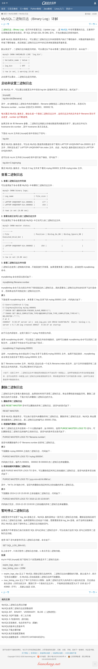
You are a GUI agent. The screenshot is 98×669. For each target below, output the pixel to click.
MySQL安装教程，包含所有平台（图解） (20, 623)
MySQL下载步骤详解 (11, 630)
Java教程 (48, 9)
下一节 (93, 24)
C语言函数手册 (70, 653)
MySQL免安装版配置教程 (13, 633)
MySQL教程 (13, 14)
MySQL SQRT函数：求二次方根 (16, 615)
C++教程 (24, 9)
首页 (3, 9)
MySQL (64, 30)
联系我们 (34, 653)
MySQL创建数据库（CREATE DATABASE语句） (24, 637)
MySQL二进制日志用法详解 (14, 605)
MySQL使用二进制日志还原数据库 (17, 608)
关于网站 (25, 653)
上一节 (5, 24)
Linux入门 (58, 9)
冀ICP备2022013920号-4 (56, 656)
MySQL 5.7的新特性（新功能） (16, 619)
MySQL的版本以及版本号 (13, 626)
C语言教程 (13, 9)
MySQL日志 (23, 14)
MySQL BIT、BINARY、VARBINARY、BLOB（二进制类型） (29, 612)
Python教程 (36, 9)
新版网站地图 (45, 653)
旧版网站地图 (58, 653)
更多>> (69, 9)
